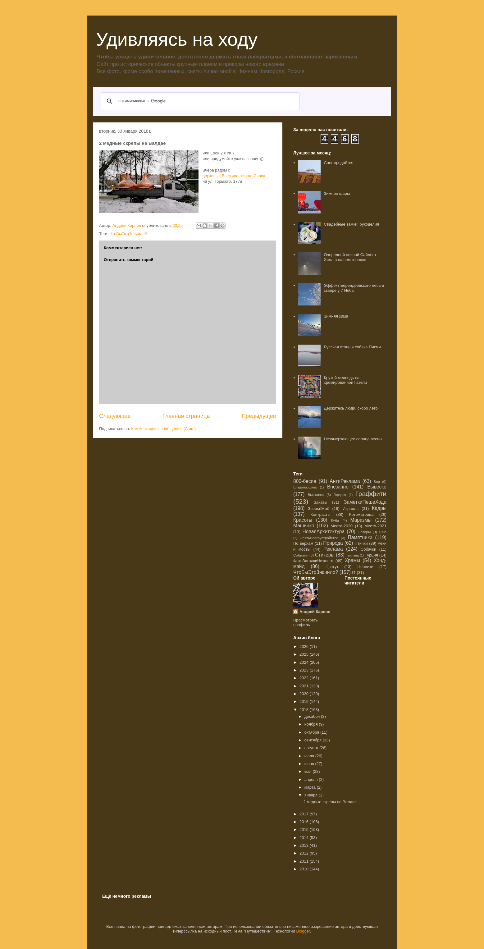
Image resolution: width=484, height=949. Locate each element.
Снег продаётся (338, 162)
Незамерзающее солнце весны (353, 439)
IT (354, 572)
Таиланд (352, 555)
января (311, 795)
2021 (304, 686)
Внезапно (338, 486)
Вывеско (376, 486)
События (300, 555)
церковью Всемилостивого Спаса (234, 175)
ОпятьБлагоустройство (318, 538)
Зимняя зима (336, 316)
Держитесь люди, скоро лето (350, 408)
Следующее (115, 416)
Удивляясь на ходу (177, 39)
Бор (376, 481)
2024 (304, 662)
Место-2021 (375, 526)
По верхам (303, 543)
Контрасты (321, 514)
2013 (304, 845)
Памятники (360, 537)
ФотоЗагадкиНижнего (313, 560)
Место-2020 (342, 526)
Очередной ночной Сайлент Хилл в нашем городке (350, 257)
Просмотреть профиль (305, 622)
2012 (304, 853)
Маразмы (360, 520)
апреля (311, 779)
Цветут (332, 566)
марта (310, 787)
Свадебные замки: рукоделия (351, 224)
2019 (304, 701)
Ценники (365, 566)
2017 (304, 814)
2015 (304, 829)
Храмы (352, 560)
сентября (313, 740)
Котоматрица (361, 514)
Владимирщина (305, 487)
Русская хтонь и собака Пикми (352, 347)
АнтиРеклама (345, 481)
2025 (304, 654)
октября (312, 732)
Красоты (302, 520)
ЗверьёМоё (318, 508)
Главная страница (186, 416)
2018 (304, 709)
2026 (304, 646)
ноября (311, 724)
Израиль (350, 508)
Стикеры (325, 554)
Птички (361, 543)
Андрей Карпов (314, 611)
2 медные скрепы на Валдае (330, 802)
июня (309, 763)
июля (309, 756)
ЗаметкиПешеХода (365, 502)
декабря (312, 716)
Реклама (333, 549)
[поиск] (199, 101)
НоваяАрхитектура (324, 531)
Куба (335, 520)
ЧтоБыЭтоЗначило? (128, 234)
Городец (340, 495)
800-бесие (304, 481)
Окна (382, 532)
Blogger (303, 931)
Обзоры (364, 532)
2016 (304, 821)
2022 (304, 678)
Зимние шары (337, 193)
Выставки (316, 495)
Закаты (320, 502)
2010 (304, 869)
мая (308, 771)
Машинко (303, 525)
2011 (304, 861)
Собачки (368, 549)
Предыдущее (259, 416)
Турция (371, 555)
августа (311, 747)
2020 (304, 693)
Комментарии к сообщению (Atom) (163, 428)
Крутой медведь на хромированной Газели (345, 380)
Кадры (379, 508)
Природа (333, 543)
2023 (304, 670)
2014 (304, 837)
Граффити (370, 493)
